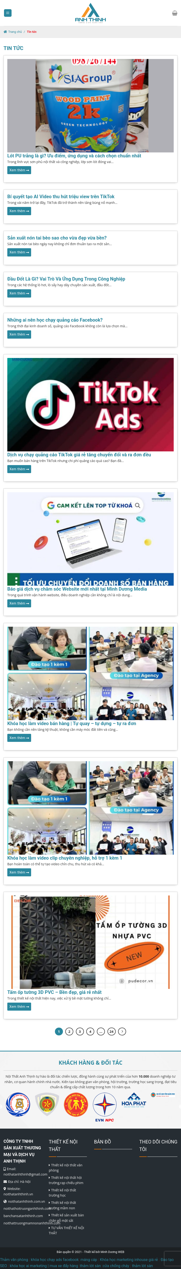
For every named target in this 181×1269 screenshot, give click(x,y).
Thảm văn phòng (14, 1259)
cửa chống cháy (116, 1266)
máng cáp (88, 1259)
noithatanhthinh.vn (18, 1194)
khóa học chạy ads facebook (55, 1259)
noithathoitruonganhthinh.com (27, 1208)
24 (112, 1031)
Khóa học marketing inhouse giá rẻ (129, 1259)
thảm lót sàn (90, 1266)
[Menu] (8, 13)
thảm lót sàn (142, 1266)
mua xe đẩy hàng (64, 1266)
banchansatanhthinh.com (23, 1216)
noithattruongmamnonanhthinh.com (32, 1223)
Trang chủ (15, 32)
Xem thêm (19, 170)
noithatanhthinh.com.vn (26, 1201)
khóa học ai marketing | (29, 1266)
